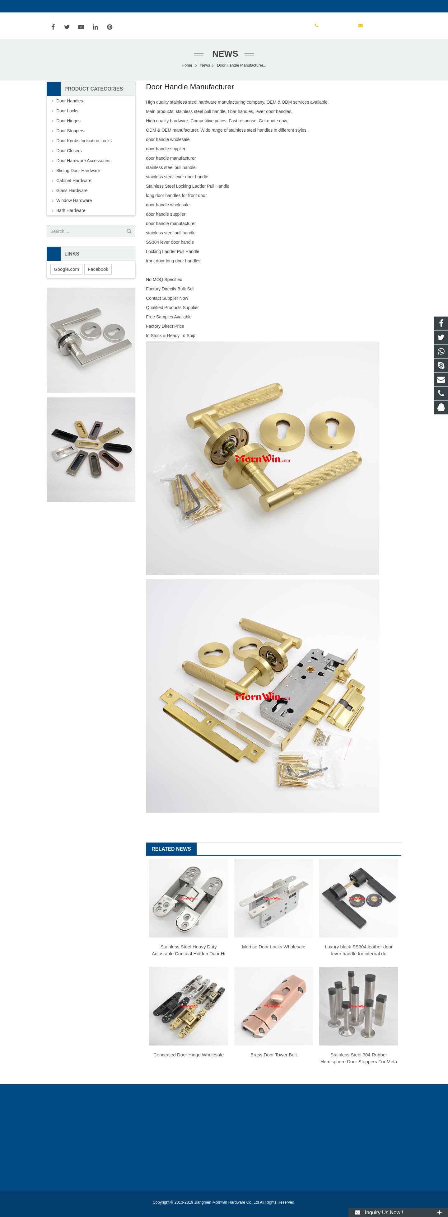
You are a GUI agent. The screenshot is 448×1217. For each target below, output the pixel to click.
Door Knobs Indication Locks (84, 142)
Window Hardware (74, 202)
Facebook (98, 270)
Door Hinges (68, 122)
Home (187, 67)
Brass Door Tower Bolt (273, 1056)
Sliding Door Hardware (78, 172)
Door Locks (67, 112)
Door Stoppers (70, 132)
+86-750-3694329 (68, 6)
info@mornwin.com (114, 6)
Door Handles (69, 102)
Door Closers (69, 152)
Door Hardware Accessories (83, 162)
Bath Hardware (70, 211)
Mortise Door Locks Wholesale (273, 948)
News (224, 55)
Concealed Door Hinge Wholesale (188, 1056)
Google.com (66, 270)
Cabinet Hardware (73, 182)
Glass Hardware (71, 192)
